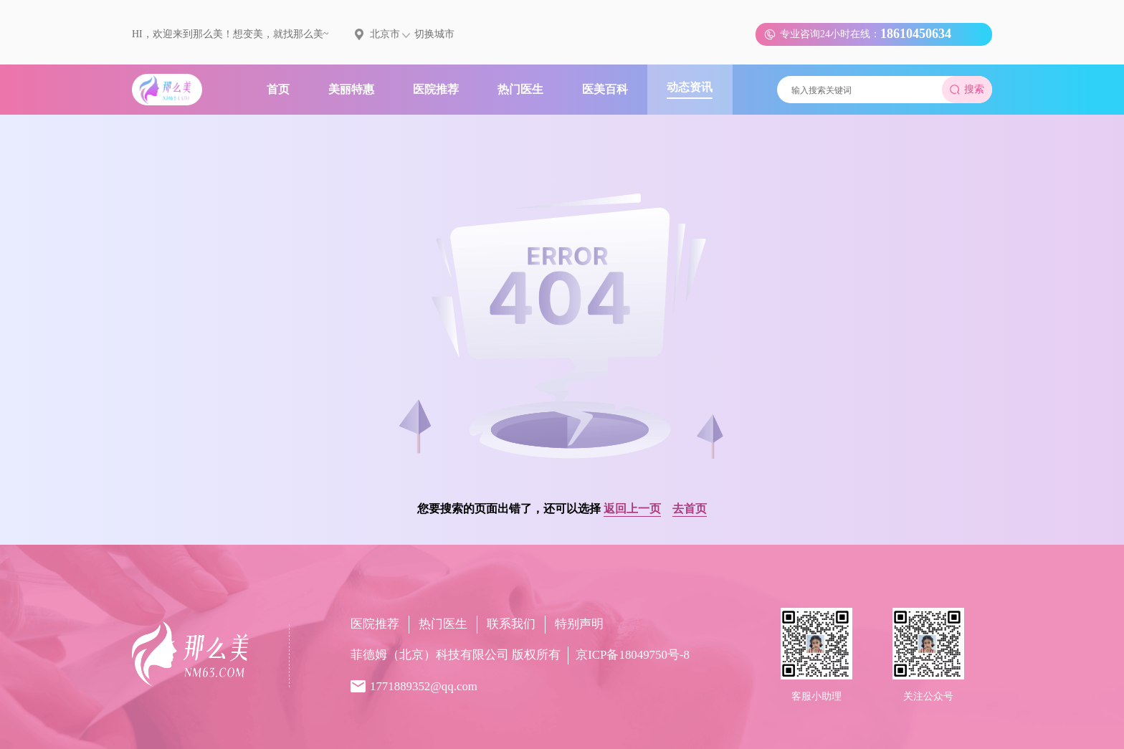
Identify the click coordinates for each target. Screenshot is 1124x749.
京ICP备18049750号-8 (633, 655)
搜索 (967, 89)
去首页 (689, 508)
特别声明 (579, 624)
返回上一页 (632, 508)
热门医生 (443, 624)
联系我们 (511, 624)
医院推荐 (375, 624)
